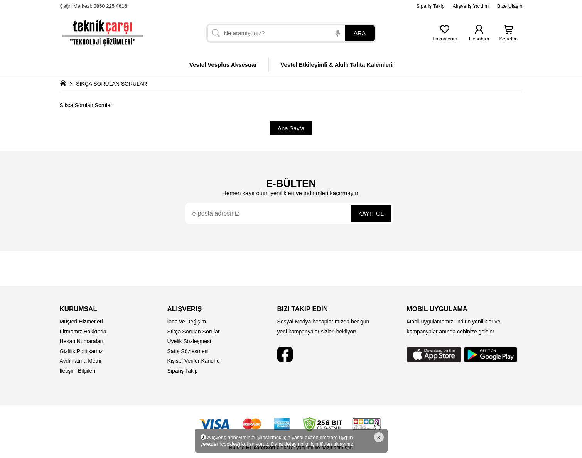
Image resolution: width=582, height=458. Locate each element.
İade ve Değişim (186, 321)
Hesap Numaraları (82, 341)
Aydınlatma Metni (80, 361)
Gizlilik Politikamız (81, 351)
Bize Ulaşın (510, 6)
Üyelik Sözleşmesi (189, 341)
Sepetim (508, 36)
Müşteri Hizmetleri (81, 321)
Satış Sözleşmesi (188, 351)
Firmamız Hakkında (83, 331)
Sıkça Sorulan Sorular (193, 331)
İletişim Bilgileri (78, 371)
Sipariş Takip (430, 6)
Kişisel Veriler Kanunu (193, 361)
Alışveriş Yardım (471, 6)
